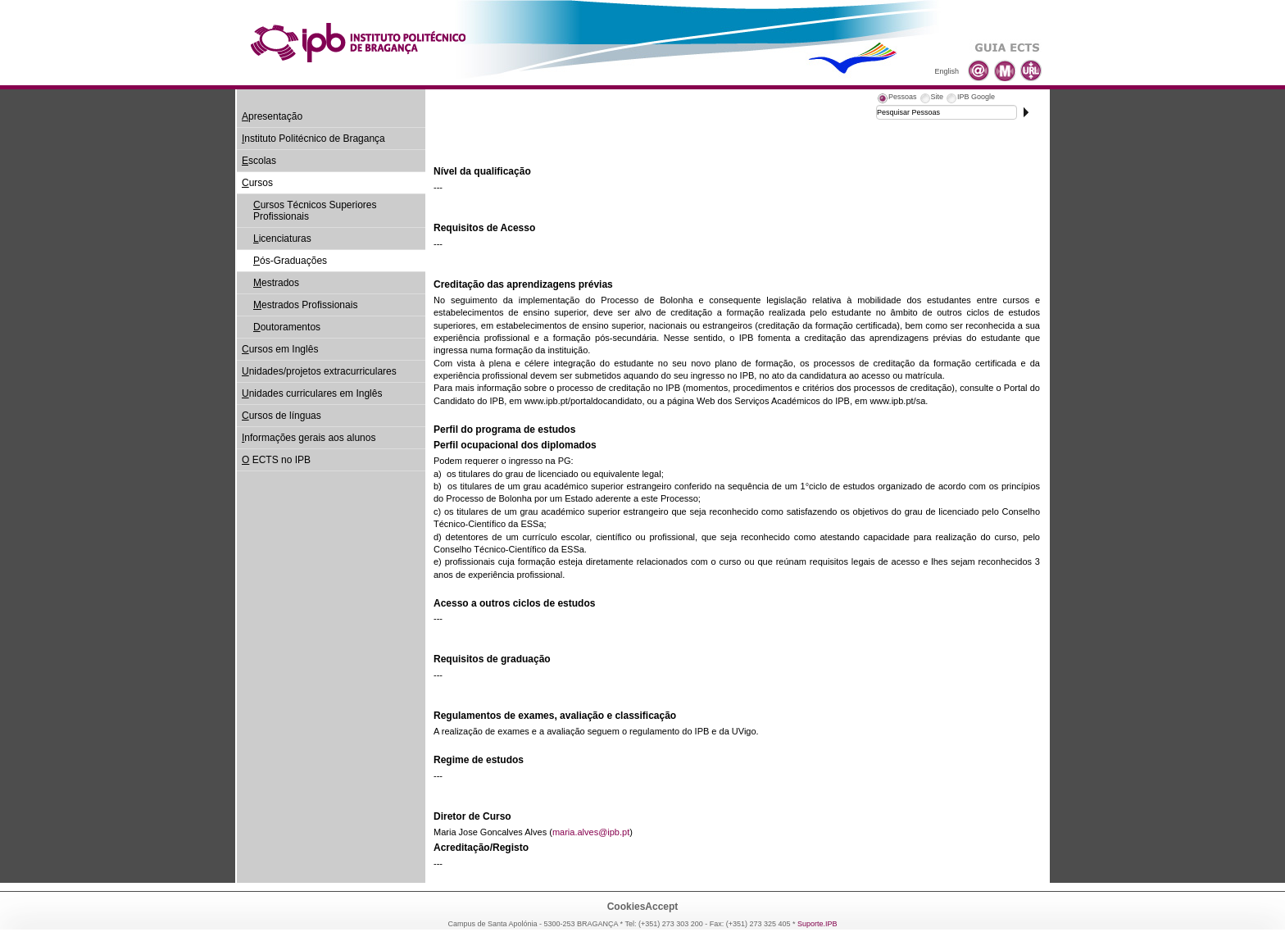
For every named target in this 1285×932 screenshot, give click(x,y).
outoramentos (286, 327)
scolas (259, 160)
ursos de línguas (281, 415)
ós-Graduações (290, 260)
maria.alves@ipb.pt (590, 832)
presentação (272, 116)
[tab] (896, 99)
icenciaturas (282, 238)
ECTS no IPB (276, 460)
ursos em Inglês (280, 349)
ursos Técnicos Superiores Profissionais (315, 210)
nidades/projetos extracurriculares (319, 371)
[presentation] (896, 99)
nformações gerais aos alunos (308, 437)
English (946, 71)
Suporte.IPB (817, 924)
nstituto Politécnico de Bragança (313, 138)
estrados (276, 283)
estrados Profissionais (305, 305)
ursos (257, 183)
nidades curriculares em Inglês (312, 393)
